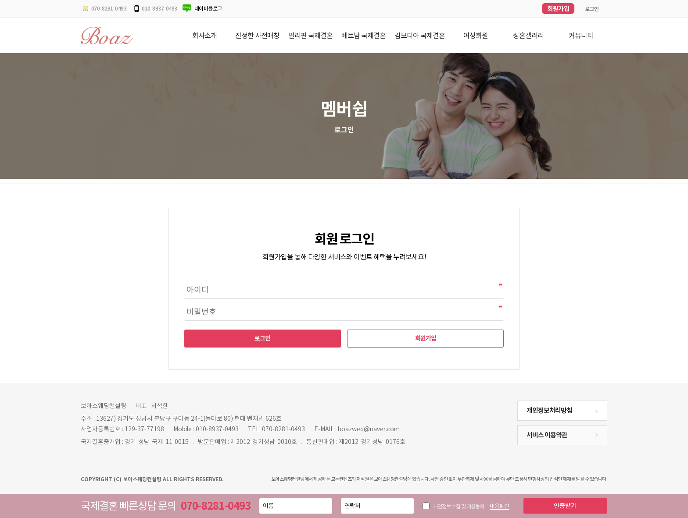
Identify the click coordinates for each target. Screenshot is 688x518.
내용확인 (499, 506)
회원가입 (425, 338)
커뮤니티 (581, 35)
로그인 (262, 338)
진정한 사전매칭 (257, 35)
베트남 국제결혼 (363, 35)
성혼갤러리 (528, 35)
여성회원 (475, 35)
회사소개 (204, 35)
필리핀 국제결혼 (310, 35)
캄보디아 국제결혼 (419, 35)
